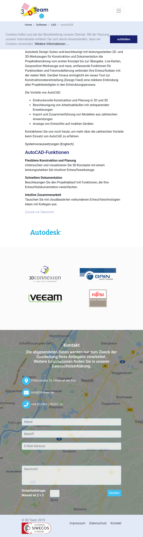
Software (41, 24)
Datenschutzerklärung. (71, 366)
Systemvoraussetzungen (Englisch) (49, 144)
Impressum (77, 523)
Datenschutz (98, 523)
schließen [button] (123, 39)
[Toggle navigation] (118, 11)
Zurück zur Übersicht (39, 212)
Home (28, 24)
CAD (53, 24)
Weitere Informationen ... (52, 44)
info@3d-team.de (42, 392)
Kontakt (116, 523)
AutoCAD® (66, 24)
